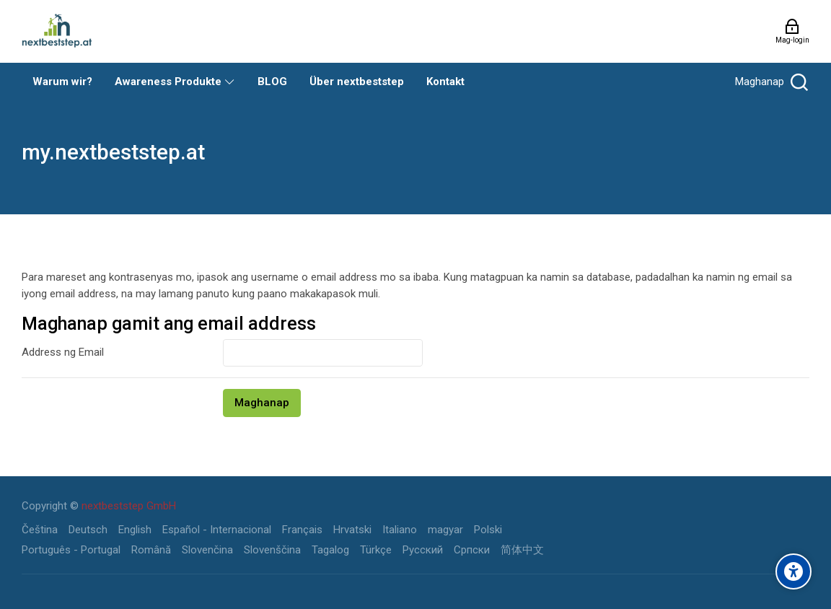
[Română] (151, 550)
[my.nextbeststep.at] (57, 31)
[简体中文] (522, 550)
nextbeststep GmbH (129, 505)
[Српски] (472, 550)
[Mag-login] (792, 31)
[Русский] (423, 550)
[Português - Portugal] (71, 550)
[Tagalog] (330, 550)
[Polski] (488, 530)
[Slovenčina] (207, 550)
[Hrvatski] (352, 530)
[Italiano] (399, 530)
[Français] (302, 530)
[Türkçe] (376, 550)
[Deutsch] (88, 530)
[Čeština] (40, 530)
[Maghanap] (770, 82)
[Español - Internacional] (216, 530)
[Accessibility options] (793, 571)
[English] (134, 530)
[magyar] (445, 530)
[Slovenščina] (272, 550)
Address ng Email (63, 352)
